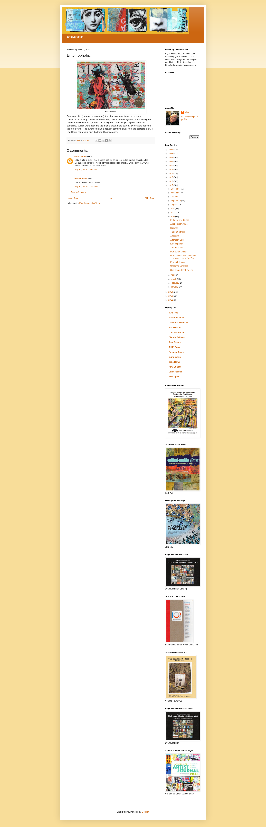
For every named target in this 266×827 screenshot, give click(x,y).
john (187, 112)
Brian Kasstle (81, 179)
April (173, 275)
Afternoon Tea (176, 248)
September (176, 201)
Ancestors (174, 236)
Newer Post (73, 198)
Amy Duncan (175, 367)
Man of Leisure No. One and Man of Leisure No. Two (183, 256)
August (174, 204)
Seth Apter (174, 377)
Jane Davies (174, 342)
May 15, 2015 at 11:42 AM (86, 186)
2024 (171, 150)
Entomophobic (176, 244)
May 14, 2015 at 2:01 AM (85, 169)
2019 (171, 169)
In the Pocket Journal (179, 220)
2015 (171, 185)
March (174, 279)
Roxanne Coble (176, 352)
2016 (171, 181)
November (176, 193)
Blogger (145, 812)
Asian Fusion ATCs (178, 224)
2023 (171, 153)
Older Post (149, 198)
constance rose (176, 332)
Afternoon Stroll (177, 240)
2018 (171, 173)
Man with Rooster (178, 262)
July (173, 209)
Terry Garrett (175, 327)
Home (111, 198)
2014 (171, 292)
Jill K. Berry (174, 347)
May (173, 216)
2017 (171, 177)
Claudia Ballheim (177, 337)
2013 (171, 296)
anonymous (80, 156)
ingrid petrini (175, 357)
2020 (171, 165)
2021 (171, 161)
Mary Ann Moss (176, 318)
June (173, 212)
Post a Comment (78, 192)
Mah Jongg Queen (178, 252)
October (175, 196)
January (175, 287)
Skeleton (174, 228)
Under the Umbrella (179, 266)
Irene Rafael (174, 362)
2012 (171, 300)
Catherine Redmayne (179, 322)
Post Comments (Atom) (89, 203)
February (175, 283)
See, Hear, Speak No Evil (181, 270)
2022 (171, 157)
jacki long (173, 313)
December (176, 189)
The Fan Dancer (177, 232)
